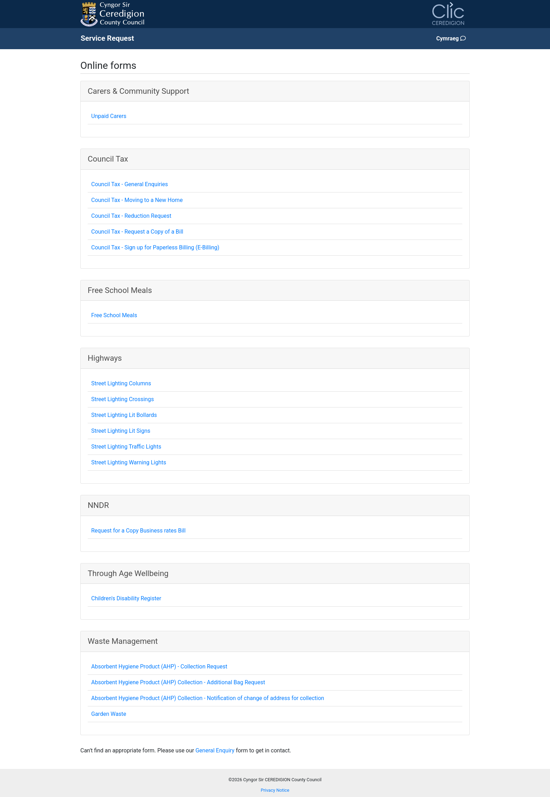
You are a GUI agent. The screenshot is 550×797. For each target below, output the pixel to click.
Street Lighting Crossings (122, 399)
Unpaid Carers (108, 116)
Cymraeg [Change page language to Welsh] (451, 38)
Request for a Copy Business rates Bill (138, 530)
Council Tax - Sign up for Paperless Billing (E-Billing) (155, 247)
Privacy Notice (275, 790)
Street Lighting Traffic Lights (126, 446)
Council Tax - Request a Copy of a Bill (137, 231)
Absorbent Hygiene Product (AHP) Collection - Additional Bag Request (178, 682)
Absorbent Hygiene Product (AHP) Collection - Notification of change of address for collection (207, 698)
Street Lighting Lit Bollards (124, 415)
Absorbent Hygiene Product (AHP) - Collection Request (159, 666)
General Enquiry (214, 750)
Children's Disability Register (126, 598)
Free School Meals (114, 315)
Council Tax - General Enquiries (129, 184)
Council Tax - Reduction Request (131, 216)
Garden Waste (108, 714)
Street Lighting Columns (121, 383)
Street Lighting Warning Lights (128, 462)
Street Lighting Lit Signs (120, 430)
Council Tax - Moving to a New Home (137, 200)
